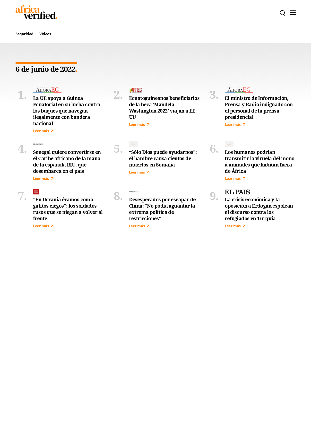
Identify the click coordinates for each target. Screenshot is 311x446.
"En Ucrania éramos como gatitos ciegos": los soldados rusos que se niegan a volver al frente (68, 209)
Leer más (43, 131)
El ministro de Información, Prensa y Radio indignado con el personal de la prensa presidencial (259, 107)
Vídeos (45, 33)
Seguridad (25, 33)
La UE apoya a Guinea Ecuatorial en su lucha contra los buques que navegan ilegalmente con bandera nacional (66, 111)
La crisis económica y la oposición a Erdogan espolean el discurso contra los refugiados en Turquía (259, 209)
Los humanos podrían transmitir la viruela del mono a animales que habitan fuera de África (259, 161)
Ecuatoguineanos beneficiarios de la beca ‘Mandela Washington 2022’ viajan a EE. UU (164, 107)
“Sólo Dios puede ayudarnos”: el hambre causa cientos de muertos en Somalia (163, 158)
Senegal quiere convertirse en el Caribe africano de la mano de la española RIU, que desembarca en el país (67, 161)
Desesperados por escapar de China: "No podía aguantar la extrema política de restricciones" (162, 209)
